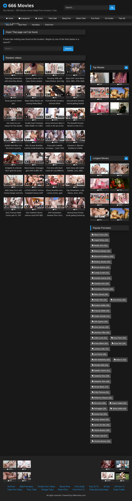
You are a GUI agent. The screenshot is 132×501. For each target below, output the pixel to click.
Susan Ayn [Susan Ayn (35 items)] (100, 414)
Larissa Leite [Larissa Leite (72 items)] (101, 349)
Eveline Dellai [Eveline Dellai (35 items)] (101, 305)
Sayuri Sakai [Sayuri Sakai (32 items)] (119, 403)
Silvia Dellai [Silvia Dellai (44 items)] (119, 408)
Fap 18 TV (94, 486)
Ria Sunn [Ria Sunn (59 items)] (100, 403)
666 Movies (18, 5)
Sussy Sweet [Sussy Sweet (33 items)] (101, 419)
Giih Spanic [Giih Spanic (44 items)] (100, 321)
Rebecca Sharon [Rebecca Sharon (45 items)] (103, 398)
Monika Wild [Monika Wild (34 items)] (101, 365)
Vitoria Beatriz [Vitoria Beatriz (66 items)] (101, 430)
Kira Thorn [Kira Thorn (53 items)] (119, 338)
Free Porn (49, 25)
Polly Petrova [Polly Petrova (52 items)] (101, 392)
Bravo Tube (81, 18)
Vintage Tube (47, 490)
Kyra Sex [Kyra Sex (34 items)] (120, 343)
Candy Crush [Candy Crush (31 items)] (101, 273)
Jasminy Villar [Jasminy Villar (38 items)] (101, 332)
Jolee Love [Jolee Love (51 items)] (100, 338)
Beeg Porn (66, 18)
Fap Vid (122, 18)
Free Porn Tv (79, 490)
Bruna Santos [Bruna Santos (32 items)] (101, 267)
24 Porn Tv (119, 486)
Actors (40, 18)
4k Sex (107, 486)
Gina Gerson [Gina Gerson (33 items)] (101, 327)
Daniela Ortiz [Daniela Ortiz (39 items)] (101, 283)
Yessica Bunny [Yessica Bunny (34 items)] (102, 441)
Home (10, 18)
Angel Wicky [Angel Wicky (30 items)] (101, 240)
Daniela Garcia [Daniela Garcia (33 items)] (102, 278)
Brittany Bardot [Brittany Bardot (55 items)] (102, 262)
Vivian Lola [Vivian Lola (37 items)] (100, 436)
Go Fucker (109, 18)
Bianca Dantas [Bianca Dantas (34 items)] (102, 251)
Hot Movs (36, 25)
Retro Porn (63, 490)
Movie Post (65, 486)
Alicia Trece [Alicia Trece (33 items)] (101, 235)
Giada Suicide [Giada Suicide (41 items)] (101, 316)
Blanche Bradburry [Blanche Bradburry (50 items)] (103, 256)
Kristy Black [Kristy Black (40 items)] (101, 343)
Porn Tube (31, 490)
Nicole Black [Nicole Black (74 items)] (101, 387)
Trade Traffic (119, 490)
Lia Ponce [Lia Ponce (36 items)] (100, 354)
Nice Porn (22, 25)
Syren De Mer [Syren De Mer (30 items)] (101, 425)
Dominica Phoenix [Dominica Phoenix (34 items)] (103, 289)
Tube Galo (52, 18)
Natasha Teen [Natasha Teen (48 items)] (101, 381)
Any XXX (9, 25)
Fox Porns (95, 18)
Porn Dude (80, 486)
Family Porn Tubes (46, 486)
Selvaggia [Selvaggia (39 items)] (100, 408)
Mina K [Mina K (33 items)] (121, 360)
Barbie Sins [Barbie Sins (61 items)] (100, 245)
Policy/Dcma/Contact (99, 490)
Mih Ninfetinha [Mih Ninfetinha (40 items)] (102, 360)
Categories (25, 18)
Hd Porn (11, 486)
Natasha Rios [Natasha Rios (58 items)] (101, 376)
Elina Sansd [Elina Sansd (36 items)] (101, 294)
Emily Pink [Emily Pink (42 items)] (100, 300)
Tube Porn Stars (14, 490)
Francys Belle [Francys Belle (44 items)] (101, 311)
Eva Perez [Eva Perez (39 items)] (119, 300)
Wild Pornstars (26, 486)
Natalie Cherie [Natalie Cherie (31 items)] (102, 370)
